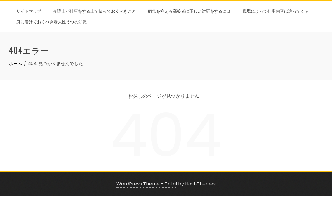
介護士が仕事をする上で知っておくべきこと (94, 11)
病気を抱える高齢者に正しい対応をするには (189, 11)
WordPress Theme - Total (146, 183)
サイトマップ (28, 11)
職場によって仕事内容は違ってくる (276, 11)
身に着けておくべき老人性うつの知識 (51, 21)
